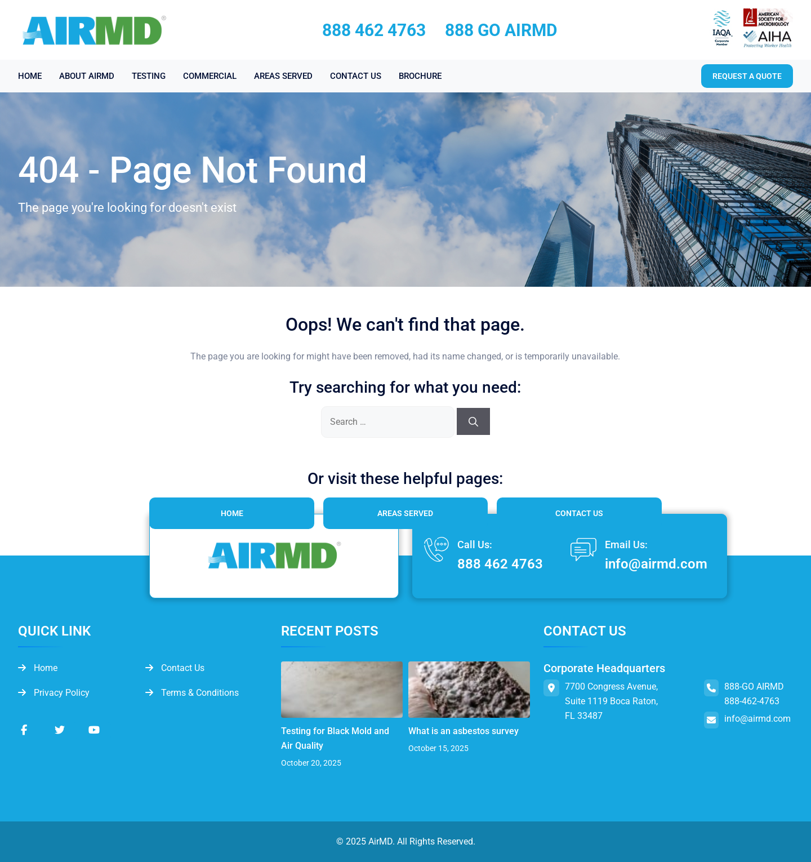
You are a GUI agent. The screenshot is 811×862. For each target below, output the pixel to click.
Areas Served (405, 513)
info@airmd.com (656, 564)
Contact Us (579, 513)
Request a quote (747, 76)
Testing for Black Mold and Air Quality (335, 738)
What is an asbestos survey (463, 731)
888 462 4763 (374, 30)
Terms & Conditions (192, 692)
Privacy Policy (54, 692)
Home (232, 513)
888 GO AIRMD (501, 30)
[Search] (473, 421)
